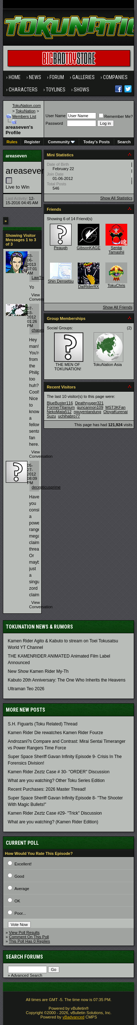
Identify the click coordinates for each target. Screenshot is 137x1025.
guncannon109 (90, 407)
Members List (24, 116)
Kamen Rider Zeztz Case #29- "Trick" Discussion (55, 813)
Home (15, 77)
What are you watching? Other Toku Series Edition (56, 780)
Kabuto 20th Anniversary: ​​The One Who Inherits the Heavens (66, 680)
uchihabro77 (69, 416)
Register (32, 142)
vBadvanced (74, 1017)
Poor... (20, 913)
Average (21, 888)
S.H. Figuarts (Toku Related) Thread (43, 723)
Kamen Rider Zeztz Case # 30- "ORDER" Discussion (59, 771)
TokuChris (116, 285)
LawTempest (43, 277)
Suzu (51, 416)
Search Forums (24, 957)
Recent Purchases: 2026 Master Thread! (47, 789)
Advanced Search (26, 975)
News (35, 77)
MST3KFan (116, 407)
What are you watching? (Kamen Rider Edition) (53, 821)
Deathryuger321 (89, 403)
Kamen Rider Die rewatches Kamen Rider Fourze (55, 732)
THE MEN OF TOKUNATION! (67, 366)
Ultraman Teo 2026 (26, 688)
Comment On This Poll (29, 937)
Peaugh (61, 248)
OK (17, 901)
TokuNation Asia (107, 364)
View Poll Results (24, 932)
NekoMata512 (59, 411)
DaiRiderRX (88, 286)
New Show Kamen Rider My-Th (38, 671)
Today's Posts (96, 142)
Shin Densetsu (61, 281)
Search (124, 142)
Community (61, 142)
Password (54, 123)
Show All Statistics (116, 198)
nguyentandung (87, 411)
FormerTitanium (60, 407)
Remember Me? (116, 116)
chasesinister (43, 330)
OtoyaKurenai (115, 411)
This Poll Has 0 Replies (29, 941)
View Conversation (41, 297)
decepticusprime (46, 487)
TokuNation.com (26, 105)
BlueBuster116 (60, 403)
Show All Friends (117, 307)
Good (19, 876)
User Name (56, 116)
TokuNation (25, 111)
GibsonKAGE (88, 248)
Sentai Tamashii (116, 250)
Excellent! (23, 864)
